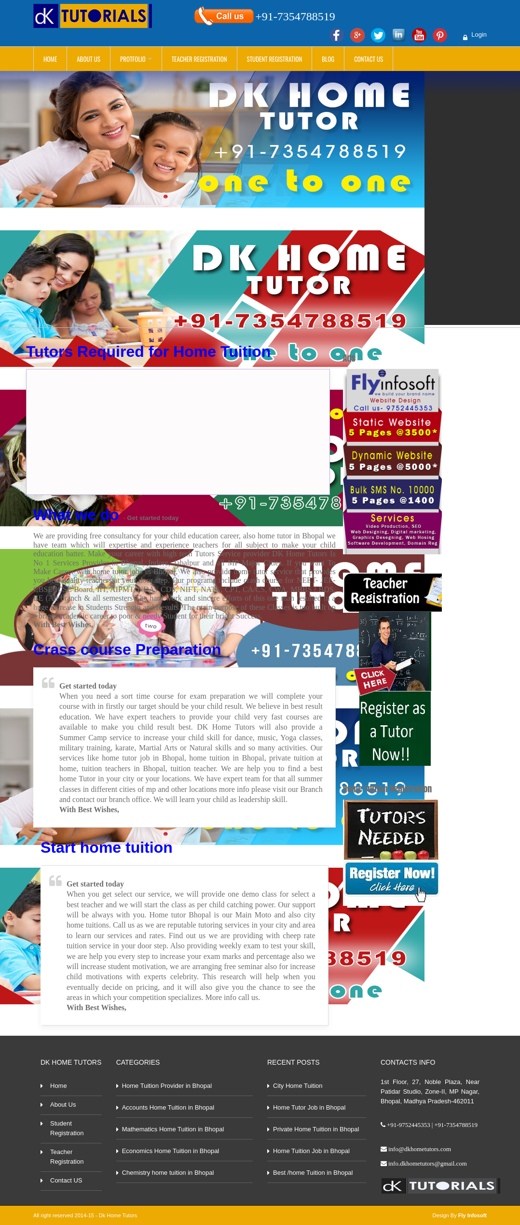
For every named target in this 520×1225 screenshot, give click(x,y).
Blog (328, 59)
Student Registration (274, 59)
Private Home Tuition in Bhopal (316, 1129)
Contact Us (368, 59)
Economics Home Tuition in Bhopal (170, 1151)
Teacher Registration (199, 59)
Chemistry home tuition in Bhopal (168, 1172)
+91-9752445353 (408, 1125)
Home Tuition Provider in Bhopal (167, 1085)
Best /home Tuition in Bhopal (313, 1172)
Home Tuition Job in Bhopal (311, 1151)
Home (50, 59)
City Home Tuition (298, 1085)
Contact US (66, 1180)
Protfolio (136, 59)
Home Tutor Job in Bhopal (309, 1107)
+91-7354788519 (295, 16)
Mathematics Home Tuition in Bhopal (173, 1129)
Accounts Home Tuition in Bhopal (168, 1107)
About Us (88, 59)
